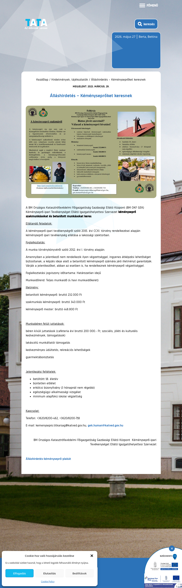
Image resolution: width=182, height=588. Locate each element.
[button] (92, 556)
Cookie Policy (47, 581)
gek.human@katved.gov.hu (105, 425)
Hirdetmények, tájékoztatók (69, 79)
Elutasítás (49, 573)
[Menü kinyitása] (148, 5)
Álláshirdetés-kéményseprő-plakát (48, 459)
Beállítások (79, 573)
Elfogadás (19, 573)
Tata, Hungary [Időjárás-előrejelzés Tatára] (135, 52)
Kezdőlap (42, 79)
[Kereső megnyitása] (146, 24)
